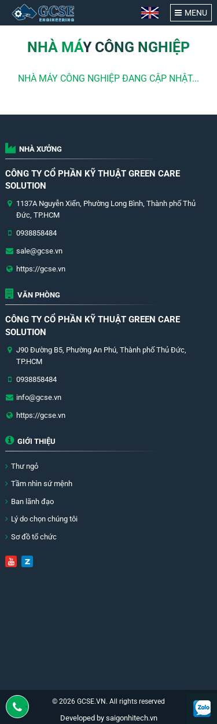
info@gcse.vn (38, 397)
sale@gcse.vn (39, 251)
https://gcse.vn (40, 268)
